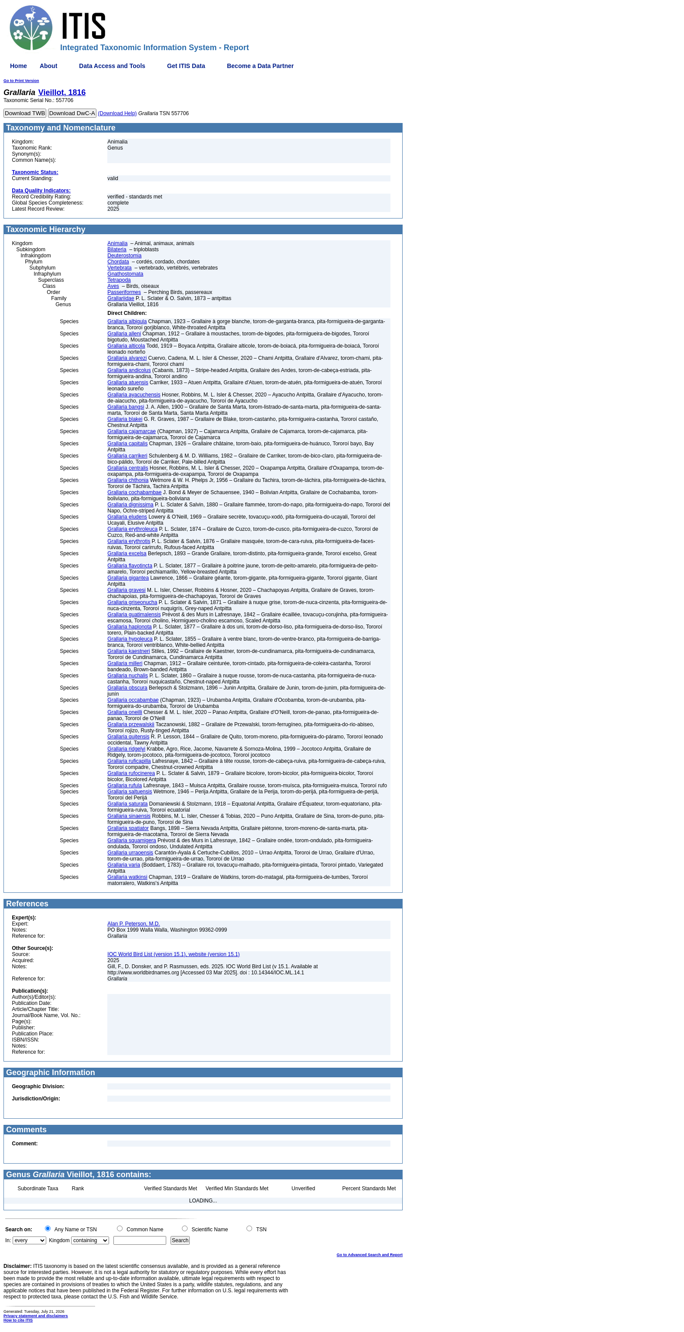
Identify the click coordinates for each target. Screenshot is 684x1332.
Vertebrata (119, 268)
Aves (113, 286)
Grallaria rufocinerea (131, 773)
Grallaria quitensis (128, 737)
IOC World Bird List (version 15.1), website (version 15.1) (173, 954)
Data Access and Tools (112, 65)
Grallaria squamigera (131, 840)
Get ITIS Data (186, 65)
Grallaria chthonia (127, 480)
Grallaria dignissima (130, 505)
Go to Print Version (21, 81)
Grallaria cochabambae (134, 492)
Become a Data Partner (260, 65)
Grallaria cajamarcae (131, 431)
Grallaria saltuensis (129, 792)
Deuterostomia (124, 256)
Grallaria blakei (124, 419)
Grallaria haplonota (129, 627)
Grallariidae (120, 298)
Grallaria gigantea (128, 578)
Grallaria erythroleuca (132, 529)
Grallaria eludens (127, 517)
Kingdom (59, 1240)
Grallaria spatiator (128, 828)
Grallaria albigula (127, 321)
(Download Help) (117, 113)
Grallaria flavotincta (129, 566)
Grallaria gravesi (126, 590)
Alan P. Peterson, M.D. (133, 924)
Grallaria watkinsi (127, 877)
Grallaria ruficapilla (128, 761)
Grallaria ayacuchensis (133, 395)
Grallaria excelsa (126, 553)
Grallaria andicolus (128, 370)
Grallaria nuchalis (127, 676)
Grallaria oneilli (124, 712)
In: (8, 1240)
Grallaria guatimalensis (134, 614)
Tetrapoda (118, 280)
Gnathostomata (125, 274)
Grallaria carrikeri (127, 456)
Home (18, 65)
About (48, 65)
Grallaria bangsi (125, 407)
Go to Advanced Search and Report (370, 1255)
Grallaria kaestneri (128, 651)
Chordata (118, 262)
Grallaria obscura (127, 688)
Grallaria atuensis (127, 382)
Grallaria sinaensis (128, 816)
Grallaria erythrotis (128, 541)
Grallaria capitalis (127, 444)
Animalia (117, 243)
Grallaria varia (123, 865)
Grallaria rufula (124, 785)
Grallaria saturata (127, 804)
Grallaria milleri (124, 663)
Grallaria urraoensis (130, 853)
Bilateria (116, 249)
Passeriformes (124, 292)
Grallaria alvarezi (127, 358)
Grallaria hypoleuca (129, 639)
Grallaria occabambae (132, 700)
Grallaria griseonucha (132, 602)
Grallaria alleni (124, 334)
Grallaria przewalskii (130, 724)
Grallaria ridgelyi (126, 749)
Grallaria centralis (127, 468)
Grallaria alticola (126, 346)
